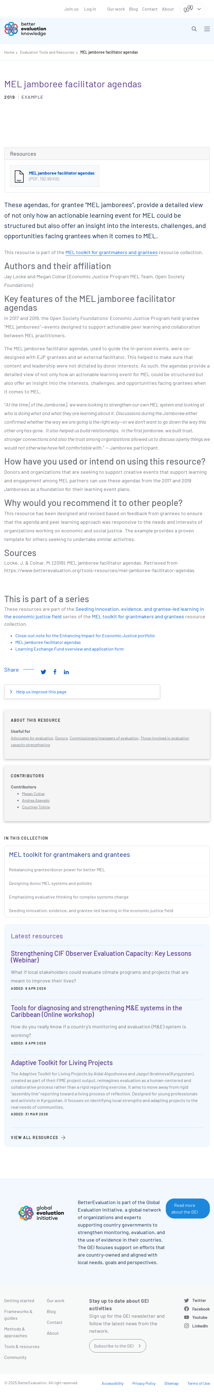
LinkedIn (200, 1325)
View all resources (34, 1137)
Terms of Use (199, 1383)
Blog (133, 8)
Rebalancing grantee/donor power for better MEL (57, 869)
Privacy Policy (143, 1383)
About (168, 8)
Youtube (199, 1317)
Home (9, 52)
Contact (150, 8)
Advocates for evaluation (32, 738)
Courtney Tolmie (36, 807)
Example (32, 97)
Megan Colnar (33, 793)
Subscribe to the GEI (114, 1345)
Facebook (201, 1308)
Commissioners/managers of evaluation (104, 738)
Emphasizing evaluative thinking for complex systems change (69, 896)
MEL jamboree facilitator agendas (109, 52)
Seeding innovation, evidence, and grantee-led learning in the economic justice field (91, 910)
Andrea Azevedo (36, 800)
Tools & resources (22, 1346)
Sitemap (171, 1383)
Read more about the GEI (184, 1208)
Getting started (19, 1300)
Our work (116, 8)
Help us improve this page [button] (41, 691)
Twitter (199, 1300)
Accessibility (112, 1383)
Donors (61, 738)
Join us (71, 8)
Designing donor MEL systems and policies (50, 883)
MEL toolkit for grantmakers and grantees (111, 252)
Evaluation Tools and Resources (47, 52)
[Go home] (57, 29)
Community (15, 1357)
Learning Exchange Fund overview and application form (69, 648)
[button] (194, 28)
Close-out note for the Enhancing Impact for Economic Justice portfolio (85, 635)
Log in (90, 8)
